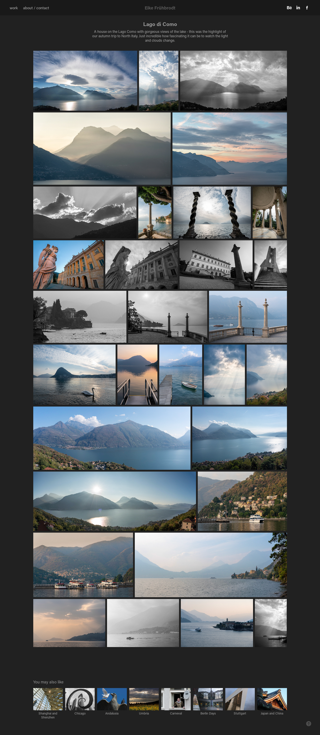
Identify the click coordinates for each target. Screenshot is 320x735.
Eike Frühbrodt (160, 8)
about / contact (36, 7)
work (14, 7)
